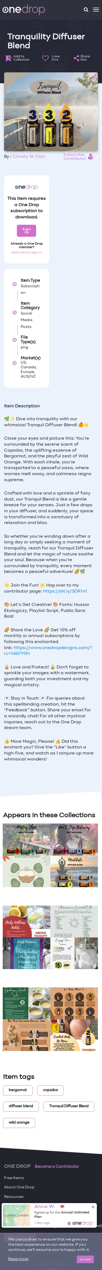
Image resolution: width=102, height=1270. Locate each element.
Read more (18, 1259)
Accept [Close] (85, 1259)
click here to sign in (26, 252)
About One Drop (19, 1187)
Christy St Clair (29, 157)
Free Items (14, 1178)
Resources (14, 1197)
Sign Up (26, 230)
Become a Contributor (57, 1167)
